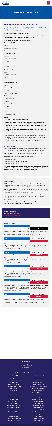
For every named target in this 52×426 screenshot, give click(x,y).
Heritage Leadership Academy (14, 418)
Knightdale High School (38, 376)
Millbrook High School (38, 382)
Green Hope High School (14, 412)
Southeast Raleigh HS (38, 401)
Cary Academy (13, 388)
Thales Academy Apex (38, 407)
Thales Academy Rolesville (38, 409)
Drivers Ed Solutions (40, 424)
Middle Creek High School (38, 380)
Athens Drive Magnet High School (14, 380)
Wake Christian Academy (38, 412)
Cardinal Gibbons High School (14, 386)
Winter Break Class (38, 420)
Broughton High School (13, 384)
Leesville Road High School (38, 378)
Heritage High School (14, 416)
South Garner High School (38, 399)
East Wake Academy (14, 395)
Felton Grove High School (14, 401)
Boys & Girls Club (14, 382)
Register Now (39, 240)
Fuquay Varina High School (13, 405)
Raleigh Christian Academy (38, 390)
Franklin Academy (14, 403)
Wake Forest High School (38, 414)
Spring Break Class (38, 403)
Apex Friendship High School (14, 376)
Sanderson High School (38, 397)
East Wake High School (13, 397)
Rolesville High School (38, 395)
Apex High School (14, 378)
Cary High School (14, 392)
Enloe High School (13, 399)
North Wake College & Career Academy (38, 386)
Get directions (26, 368)
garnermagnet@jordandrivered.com (12, 215)
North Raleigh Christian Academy (38, 384)
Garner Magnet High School (13, 407)
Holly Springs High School (14, 420)
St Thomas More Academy (38, 405)
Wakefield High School (38, 416)
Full (39, 228)
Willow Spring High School (38, 418)
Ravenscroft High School (38, 392)
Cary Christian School (14, 390)
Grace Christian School (13, 409)
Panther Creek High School (38, 388)
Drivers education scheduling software (29, 424)
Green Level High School (14, 414)
